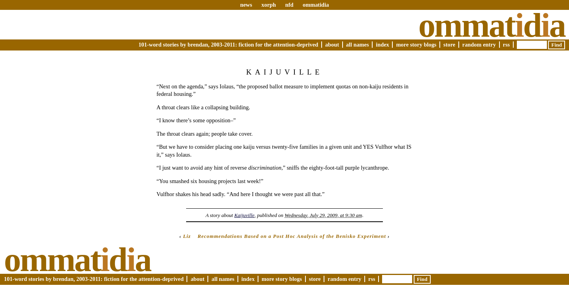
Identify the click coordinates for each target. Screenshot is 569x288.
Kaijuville (244, 215)
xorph (268, 5)
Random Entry (479, 44)
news (246, 5)
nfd (289, 5)
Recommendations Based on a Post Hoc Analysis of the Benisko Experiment (292, 236)
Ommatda (491, 25)
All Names (357, 44)
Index (382, 44)
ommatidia (316, 5)
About (332, 44)
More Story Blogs (416, 44)
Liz (187, 236)
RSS (506, 44)
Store (449, 44)
